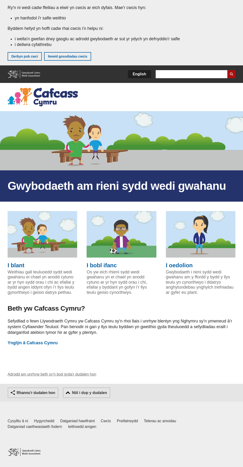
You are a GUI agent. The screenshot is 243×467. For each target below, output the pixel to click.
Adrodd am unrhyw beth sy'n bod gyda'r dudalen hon (52, 374)
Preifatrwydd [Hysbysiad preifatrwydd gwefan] (127, 421)
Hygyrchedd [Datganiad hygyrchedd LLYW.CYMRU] (44, 421)
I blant (42, 239)
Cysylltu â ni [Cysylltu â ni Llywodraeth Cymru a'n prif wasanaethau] (18, 421)
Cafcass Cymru (33, 342)
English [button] (139, 74)
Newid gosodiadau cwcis (67, 56)
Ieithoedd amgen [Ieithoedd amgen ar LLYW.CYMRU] (82, 427)
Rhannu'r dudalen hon (36, 393)
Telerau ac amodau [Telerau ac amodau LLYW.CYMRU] (160, 421)
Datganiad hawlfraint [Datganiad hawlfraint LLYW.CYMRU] (77, 421)
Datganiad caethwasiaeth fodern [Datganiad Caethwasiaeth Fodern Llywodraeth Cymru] (35, 427)
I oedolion (200, 239)
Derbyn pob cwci (24, 56)
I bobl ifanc (121, 239)
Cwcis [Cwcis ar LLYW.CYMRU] (106, 421)
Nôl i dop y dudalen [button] (89, 393)
